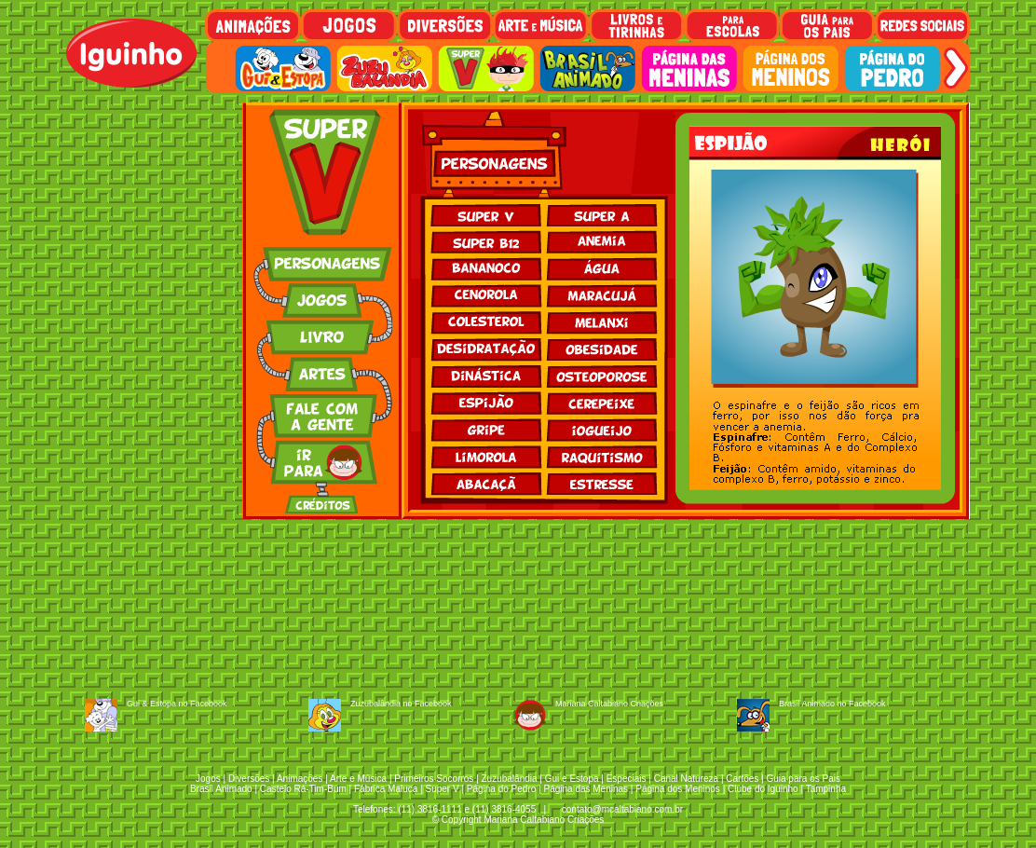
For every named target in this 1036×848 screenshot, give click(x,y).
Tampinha (826, 789)
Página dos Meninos (677, 789)
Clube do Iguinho (763, 789)
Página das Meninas (585, 789)
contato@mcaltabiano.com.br (622, 809)
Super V (442, 789)
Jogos (208, 778)
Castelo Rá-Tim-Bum (303, 789)
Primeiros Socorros (433, 778)
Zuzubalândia (510, 778)
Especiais (627, 778)
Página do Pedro (502, 789)
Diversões (248, 778)
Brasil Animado (221, 789)
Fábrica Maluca (385, 789)
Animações (299, 778)
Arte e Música (358, 778)
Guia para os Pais (803, 778)
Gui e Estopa (572, 778)
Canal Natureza (686, 778)
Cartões (742, 778)
